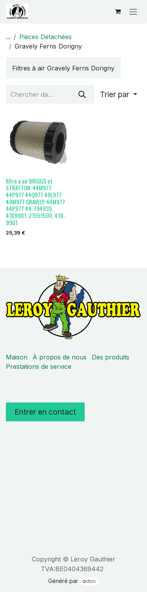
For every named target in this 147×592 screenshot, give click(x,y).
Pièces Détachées (45, 37)
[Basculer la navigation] (133, 11)
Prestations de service (38, 366)
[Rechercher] (82, 94)
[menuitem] (63, 68)
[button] (118, 94)
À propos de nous (60, 357)
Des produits (110, 357)
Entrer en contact (45, 412)
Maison (16, 357)
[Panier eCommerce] (117, 11)
